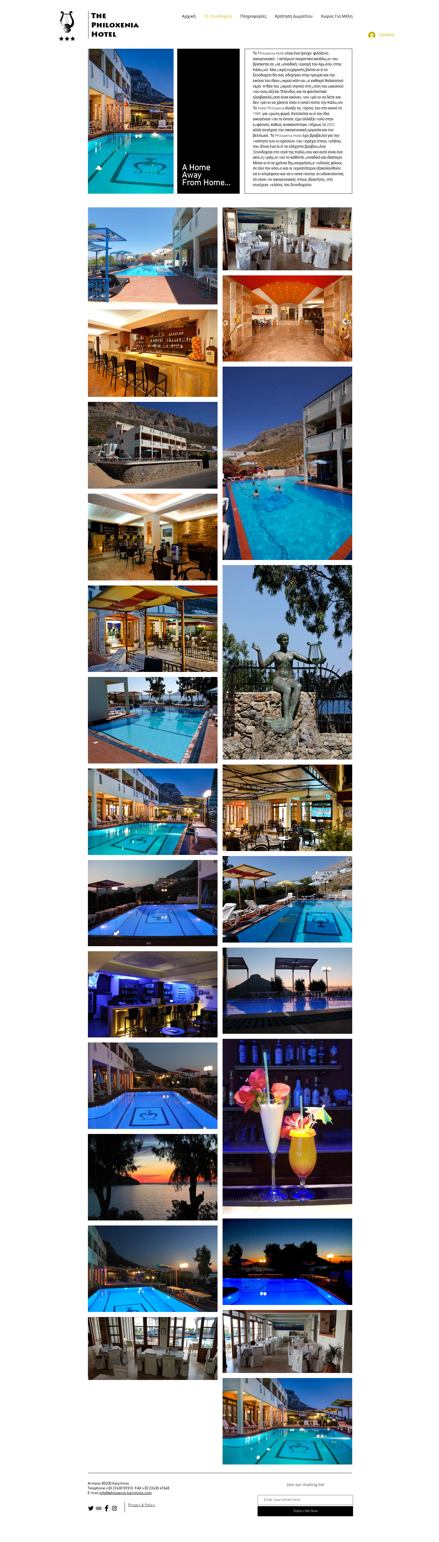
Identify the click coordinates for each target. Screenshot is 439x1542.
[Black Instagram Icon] (114, 1508)
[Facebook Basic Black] (106, 1508)
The (98, 16)
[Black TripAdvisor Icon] (98, 1508)
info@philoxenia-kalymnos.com (125, 1493)
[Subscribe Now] (305, 1511)
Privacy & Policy (142, 1505)
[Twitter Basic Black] (91, 1508)
